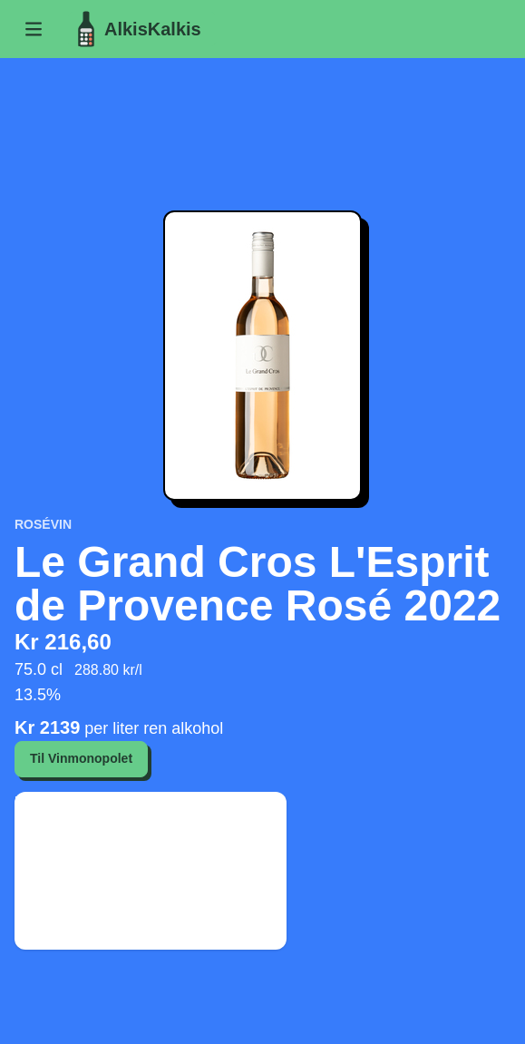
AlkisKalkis (134, 29)
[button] (33, 29)
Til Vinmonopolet (81, 758)
